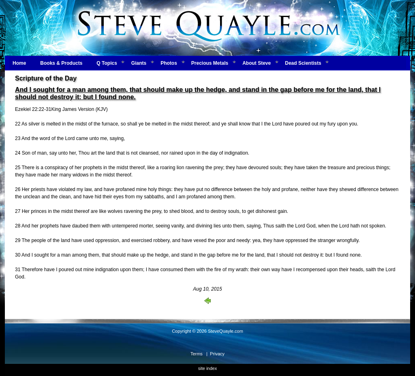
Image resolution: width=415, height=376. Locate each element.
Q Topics (106, 63)
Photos (168, 63)
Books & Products (61, 63)
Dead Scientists (303, 63)
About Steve (256, 63)
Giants (138, 63)
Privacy (217, 353)
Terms (196, 353)
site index (207, 368)
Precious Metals (209, 63)
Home (19, 63)
